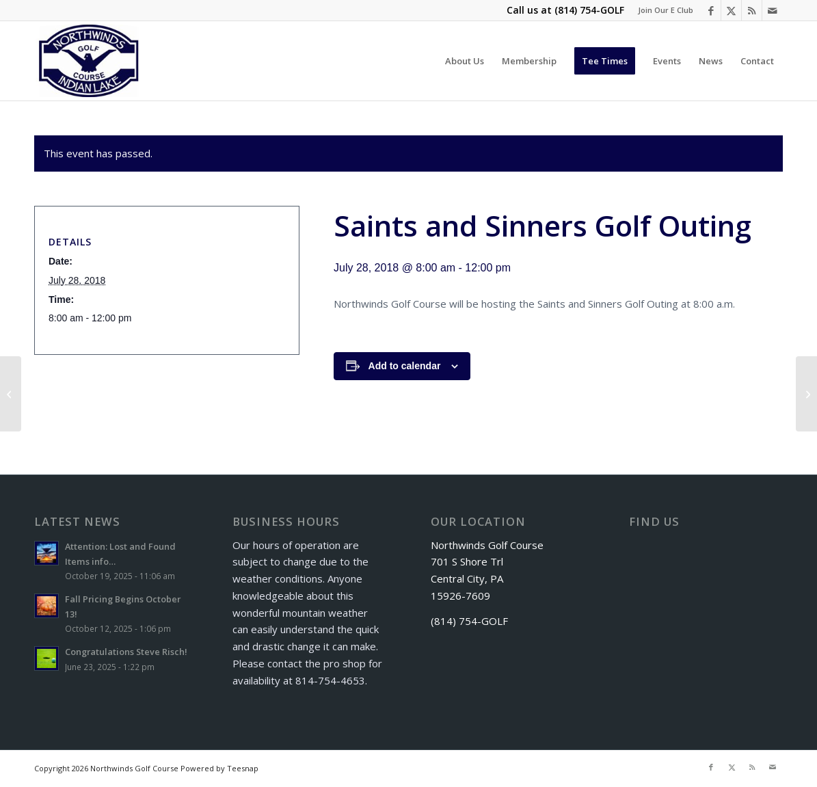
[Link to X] (731, 10)
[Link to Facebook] (711, 10)
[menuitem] (662, 10)
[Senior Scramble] (806, 393)
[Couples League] (10, 393)
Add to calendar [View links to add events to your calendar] (405, 365)
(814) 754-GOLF (589, 9)
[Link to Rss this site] (752, 10)
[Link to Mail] (772, 10)
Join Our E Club (665, 10)
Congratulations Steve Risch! (126, 651)
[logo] (89, 61)
